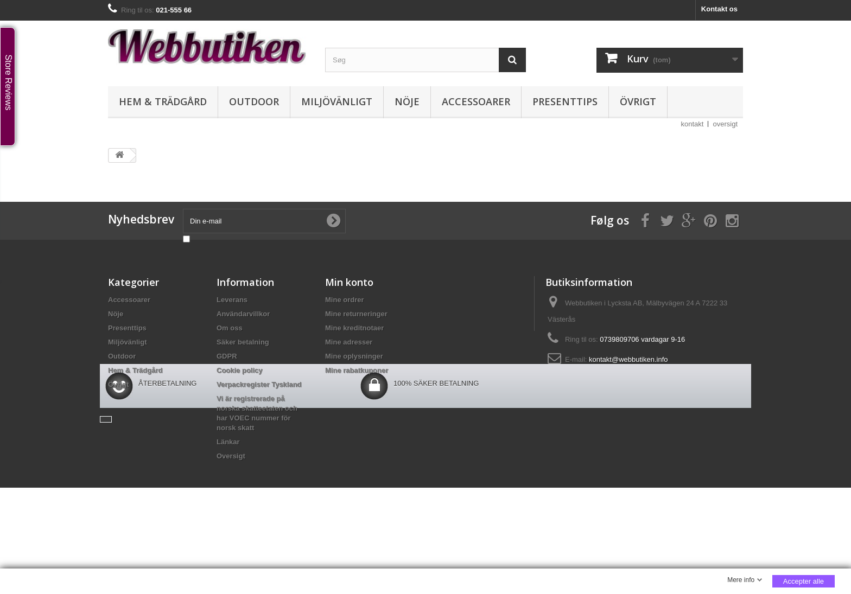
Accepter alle (803, 581)
